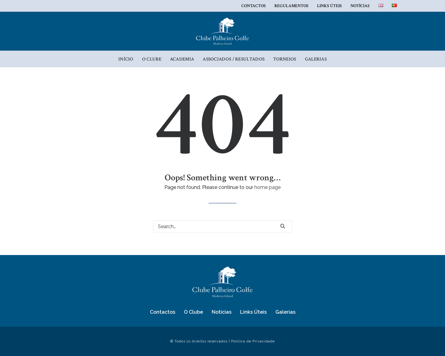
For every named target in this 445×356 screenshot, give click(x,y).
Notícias (360, 6)
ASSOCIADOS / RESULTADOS (234, 59)
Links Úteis (329, 6)
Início (126, 59)
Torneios (284, 59)
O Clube (151, 59)
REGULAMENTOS (291, 6)
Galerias (316, 59)
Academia (182, 59)
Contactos (253, 6)
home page (267, 187)
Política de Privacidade (253, 341)
